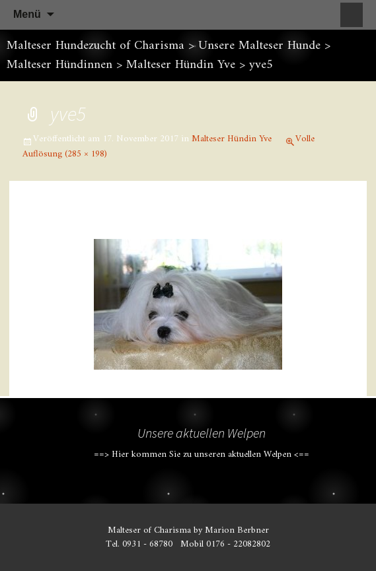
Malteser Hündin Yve (232, 139)
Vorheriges (63, 222)
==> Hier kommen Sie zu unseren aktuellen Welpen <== (201, 454)
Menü (27, 14)
